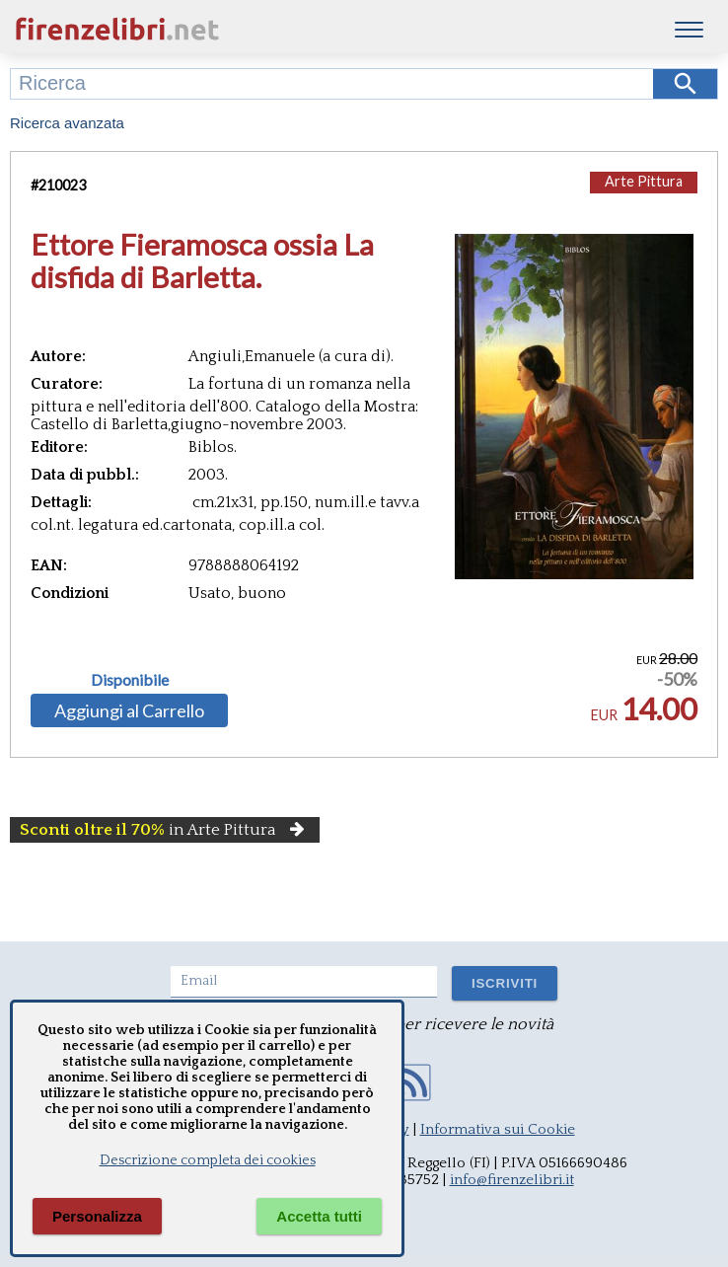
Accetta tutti (319, 1216)
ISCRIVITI (505, 983)
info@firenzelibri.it (512, 1179)
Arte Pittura (644, 181)
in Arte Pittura (165, 830)
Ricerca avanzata (67, 122)
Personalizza (97, 1216)
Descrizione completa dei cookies (208, 1160)
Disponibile (130, 680)
